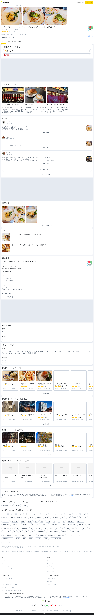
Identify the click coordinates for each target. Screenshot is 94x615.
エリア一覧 (50, 563)
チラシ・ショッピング (6, 568)
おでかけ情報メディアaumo (8, 578)
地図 (19, 41)
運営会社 (18, 610)
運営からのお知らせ (26, 610)
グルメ (3, 563)
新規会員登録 (80, 2)
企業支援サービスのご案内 (7, 587)
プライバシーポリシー (64, 610)
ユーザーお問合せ (49, 610)
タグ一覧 (49, 566)
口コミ (14, 41)
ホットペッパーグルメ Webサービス (15, 547)
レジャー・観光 (5, 566)
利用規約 (56, 610)
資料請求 (49, 581)
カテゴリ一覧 (50, 571)
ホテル (3, 560)
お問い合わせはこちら (67, 597)
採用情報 (34, 610)
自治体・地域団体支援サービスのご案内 (11, 590)
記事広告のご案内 (51, 584)
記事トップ (50, 560)
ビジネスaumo (4, 581)
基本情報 (90, 36)
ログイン (89, 2)
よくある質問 (40, 610)
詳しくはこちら (69, 495)
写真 (9, 41)
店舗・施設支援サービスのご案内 (9, 584)
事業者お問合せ (51, 578)
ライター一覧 (50, 568)
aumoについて (74, 610)
